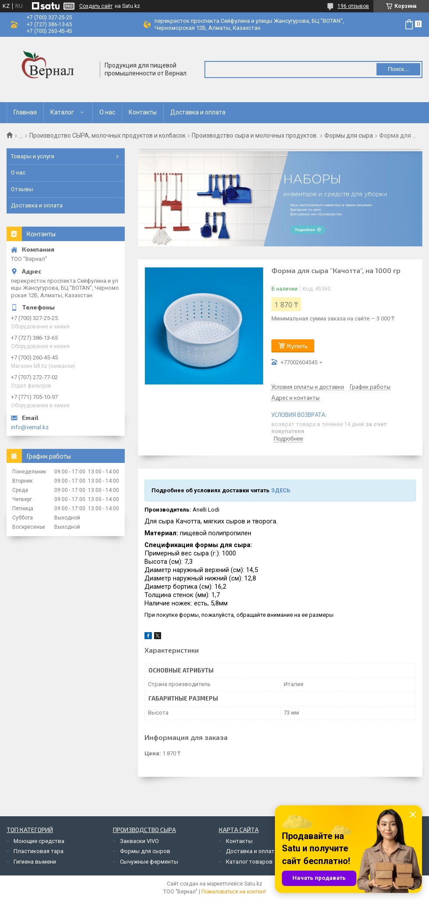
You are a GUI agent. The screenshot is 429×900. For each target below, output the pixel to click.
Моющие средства (39, 841)
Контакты (143, 112)
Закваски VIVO (139, 841)
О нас (107, 112)
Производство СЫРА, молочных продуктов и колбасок (107, 135)
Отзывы (22, 189)
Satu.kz (253, 884)
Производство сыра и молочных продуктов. (255, 135)
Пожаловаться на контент (233, 892)
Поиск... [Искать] (398, 69)
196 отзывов (353, 6)
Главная (25, 112)
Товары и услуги (32, 156)
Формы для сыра (348, 135)
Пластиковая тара (38, 851)
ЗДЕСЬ (280, 490)
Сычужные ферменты (149, 861)
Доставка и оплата (197, 112)
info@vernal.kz (30, 427)
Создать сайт (96, 6)
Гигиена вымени (35, 861)
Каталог (62, 112)
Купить (297, 345)
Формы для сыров (145, 851)
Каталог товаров (249, 861)
